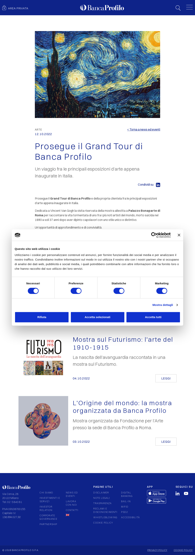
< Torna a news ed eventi (143, 129)
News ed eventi (72, 494)
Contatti (72, 510)
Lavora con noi (71, 503)
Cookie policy (103, 522)
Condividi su (149, 184)
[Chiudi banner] (179, 235)
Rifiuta (41, 317)
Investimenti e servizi (50, 499)
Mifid (124, 506)
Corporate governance (48, 517)
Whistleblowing (105, 517)
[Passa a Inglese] (73, 515)
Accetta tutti (153, 317)
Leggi (166, 378)
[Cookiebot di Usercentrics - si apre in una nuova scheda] (154, 235)
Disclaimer (101, 492)
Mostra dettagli (162, 304)
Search (178, 8)
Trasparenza (102, 503)
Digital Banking (126, 494)
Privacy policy (157, 550)
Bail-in (125, 501)
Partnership (48, 524)
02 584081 (14, 502)
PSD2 (124, 512)
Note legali (101, 497)
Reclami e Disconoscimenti (105, 510)
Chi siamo (46, 492)
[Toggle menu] (189, 7)
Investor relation (46, 508)
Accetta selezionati (97, 317)
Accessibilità (130, 517)
